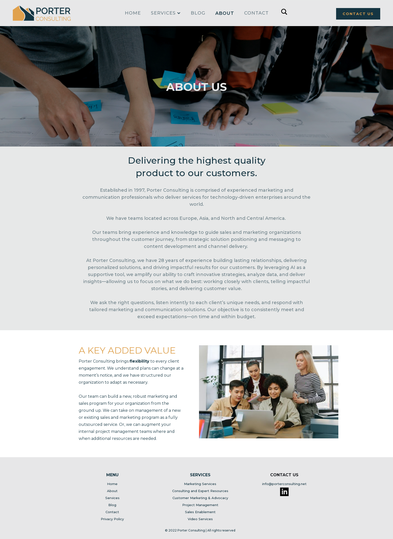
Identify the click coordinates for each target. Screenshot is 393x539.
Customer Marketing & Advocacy (200, 498)
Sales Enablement (200, 512)
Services (112, 498)
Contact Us (284, 475)
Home (112, 484)
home (133, 13)
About (224, 13)
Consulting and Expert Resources (200, 491)
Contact (256, 13)
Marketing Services (200, 484)
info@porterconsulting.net (284, 484)
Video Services (200, 519)
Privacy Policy (112, 519)
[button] (166, 12)
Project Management (200, 505)
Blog (198, 13)
